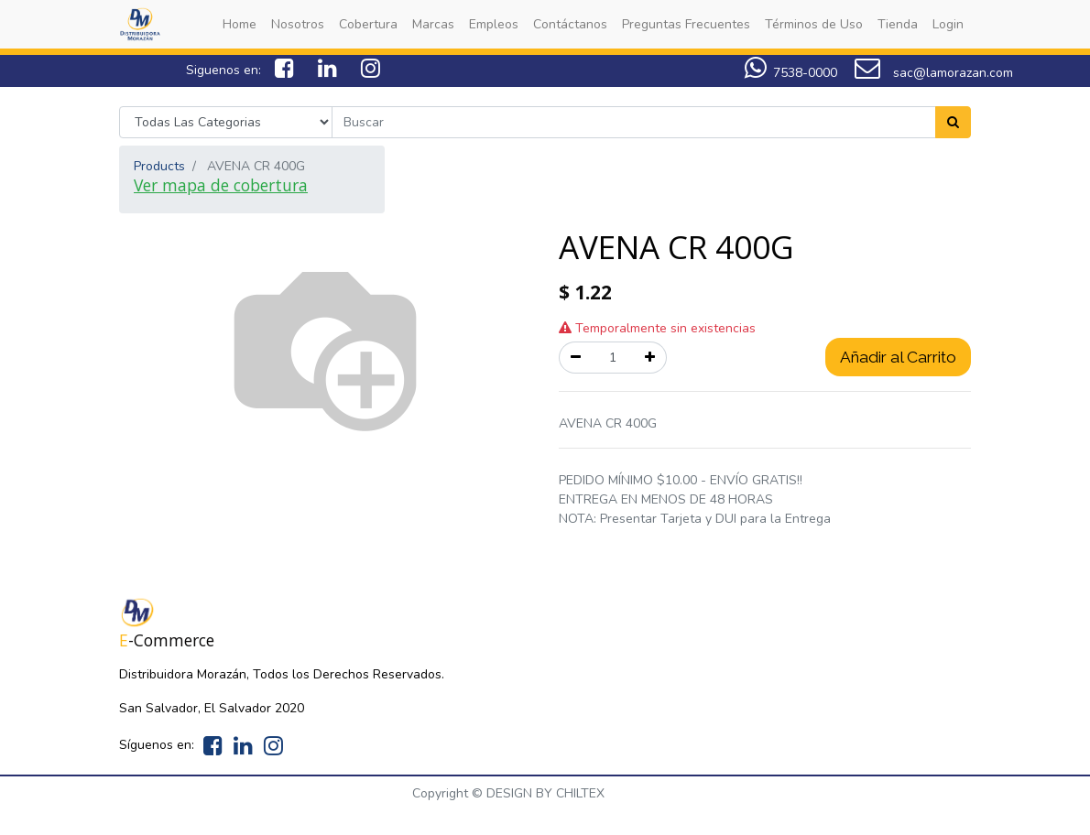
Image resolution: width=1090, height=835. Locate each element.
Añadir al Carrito (898, 357)
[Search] (953, 122)
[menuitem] (239, 24)
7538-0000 (805, 72)
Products (159, 166)
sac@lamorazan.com (934, 72)
